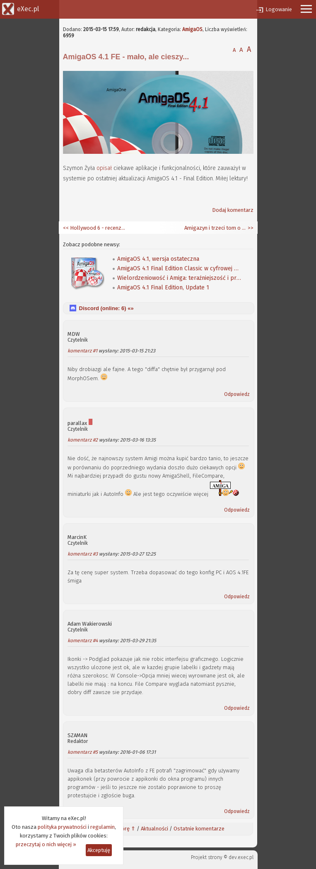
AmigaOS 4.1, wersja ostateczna (158, 258)
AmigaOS (192, 29)
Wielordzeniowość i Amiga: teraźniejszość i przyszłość (179, 278)
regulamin (102, 827)
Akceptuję (98, 850)
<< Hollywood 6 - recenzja (94, 228)
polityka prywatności (62, 827)
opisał (104, 168)
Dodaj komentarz (232, 210)
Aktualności (154, 828)
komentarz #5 (83, 752)
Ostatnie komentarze (199, 828)
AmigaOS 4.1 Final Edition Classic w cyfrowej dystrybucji (179, 268)
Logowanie (278, 9)
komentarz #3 (83, 554)
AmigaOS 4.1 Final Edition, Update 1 (163, 287)
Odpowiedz (237, 394)
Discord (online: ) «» (106, 308)
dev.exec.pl (241, 857)
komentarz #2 (83, 440)
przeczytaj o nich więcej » (46, 844)
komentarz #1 (82, 351)
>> (249, 228)
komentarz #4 (83, 640)
